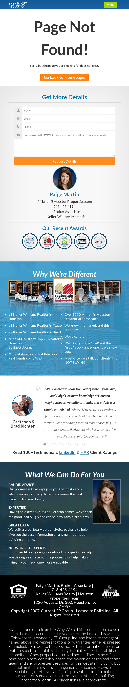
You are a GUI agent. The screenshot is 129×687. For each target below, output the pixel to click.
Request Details (64, 161)
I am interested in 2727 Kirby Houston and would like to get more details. (64, 143)
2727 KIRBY (17, 4)
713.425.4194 (64, 206)
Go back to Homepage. (64, 77)
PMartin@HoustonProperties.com (64, 201)
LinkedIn (67, 452)
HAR (84, 452)
